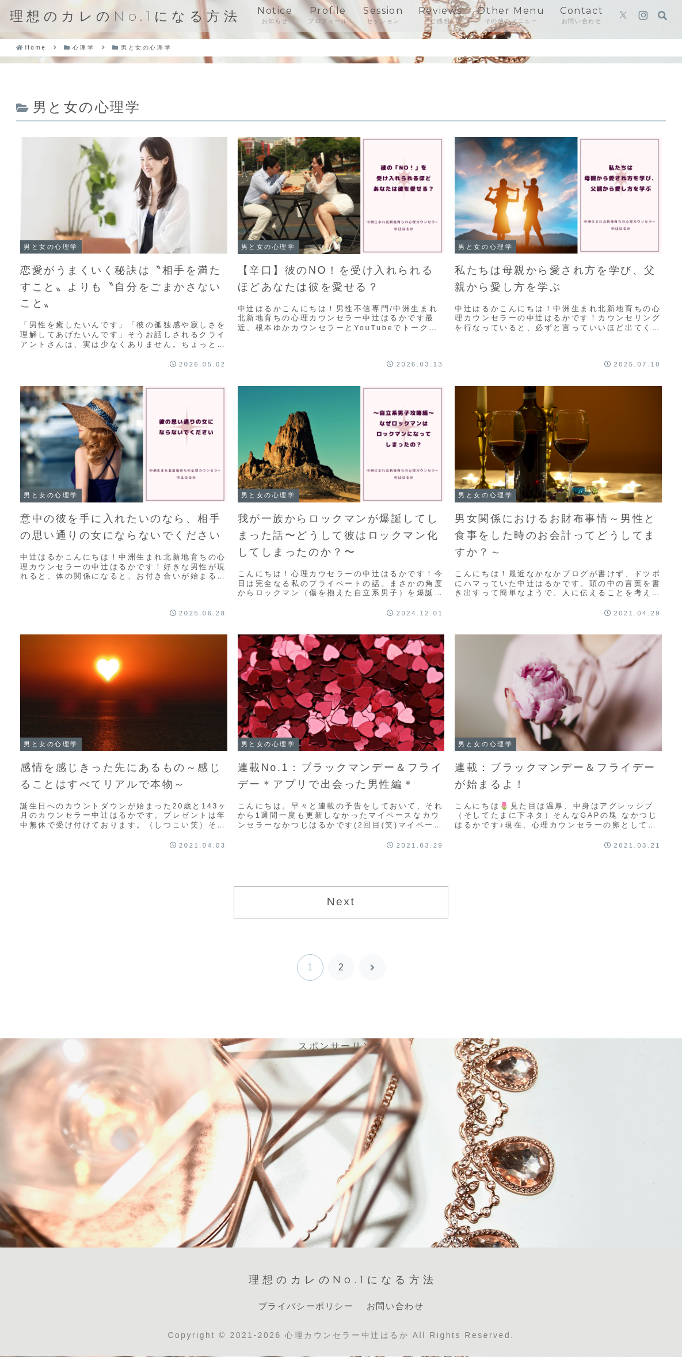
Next (341, 901)
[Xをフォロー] (623, 16)
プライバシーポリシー (304, 1306)
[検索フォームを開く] (662, 15)
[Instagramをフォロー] (643, 16)
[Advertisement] (341, 1135)
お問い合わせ (398, 1306)
